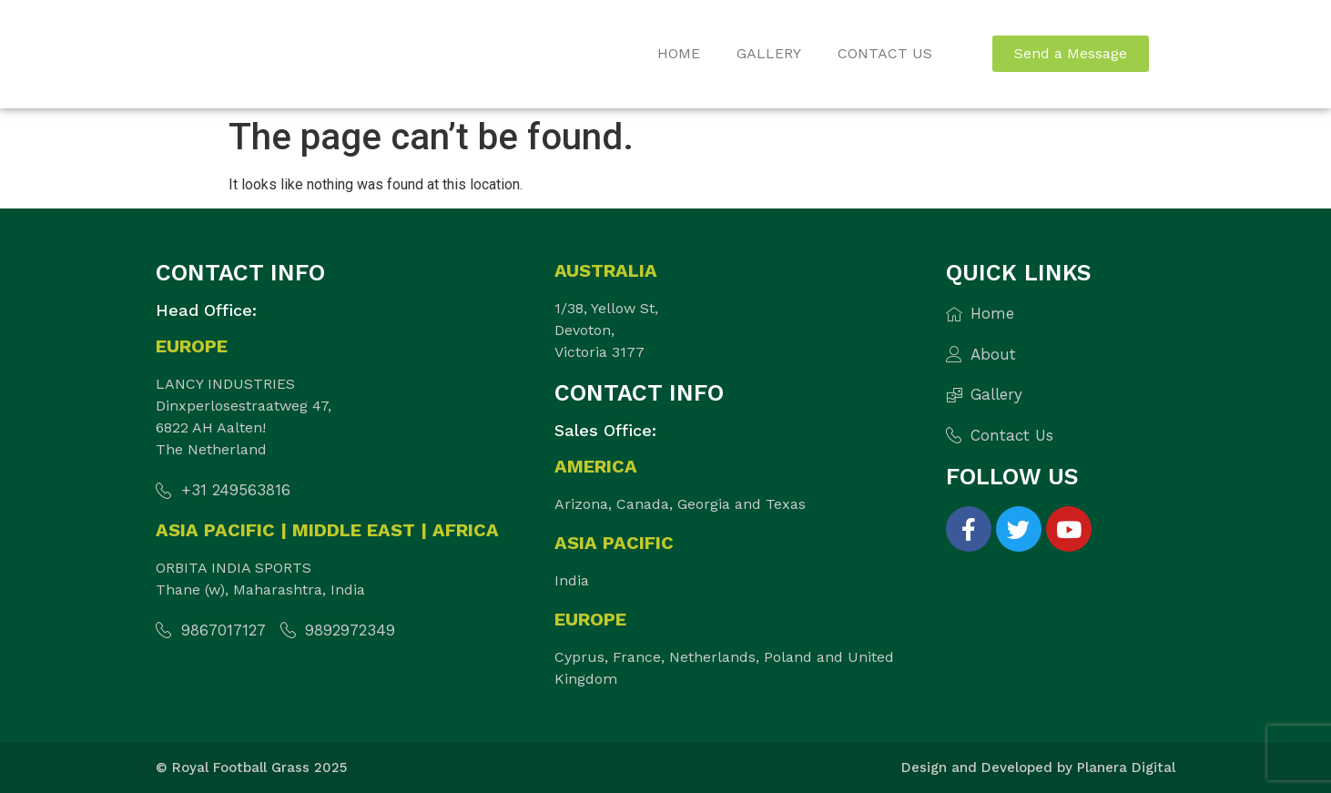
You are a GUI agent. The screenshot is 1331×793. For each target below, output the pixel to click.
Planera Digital (1126, 767)
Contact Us (885, 53)
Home (678, 53)
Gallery (769, 53)
